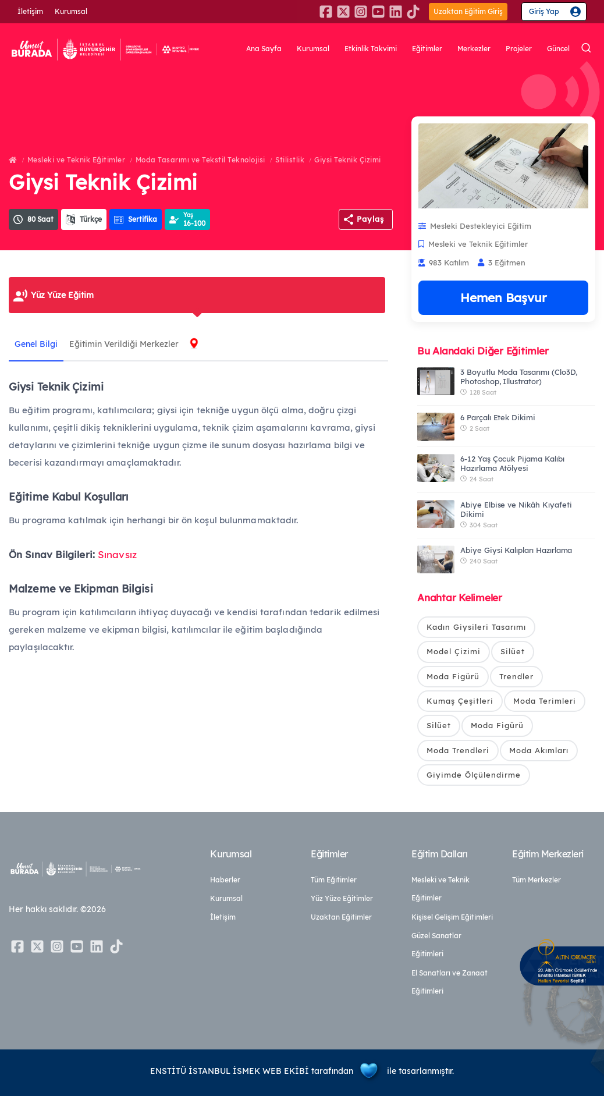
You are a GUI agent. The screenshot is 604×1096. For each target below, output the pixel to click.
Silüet (512, 651)
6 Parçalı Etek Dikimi (497, 417)
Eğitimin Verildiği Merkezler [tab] (124, 344)
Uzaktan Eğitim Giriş (468, 11)
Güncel (558, 49)
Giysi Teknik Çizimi (347, 159)
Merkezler (474, 49)
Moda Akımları (539, 750)
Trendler (516, 676)
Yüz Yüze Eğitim (62, 295)
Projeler (519, 49)
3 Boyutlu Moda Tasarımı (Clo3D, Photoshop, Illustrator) (518, 376)
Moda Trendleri (458, 750)
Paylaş (370, 219)
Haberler (225, 879)
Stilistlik (289, 159)
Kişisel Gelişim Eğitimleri (452, 917)
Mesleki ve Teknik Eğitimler (76, 159)
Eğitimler (427, 49)
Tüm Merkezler (536, 879)
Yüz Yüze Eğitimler (342, 898)
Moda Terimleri (544, 700)
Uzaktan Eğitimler (341, 917)
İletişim (30, 11)
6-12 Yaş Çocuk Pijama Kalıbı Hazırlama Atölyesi (512, 463)
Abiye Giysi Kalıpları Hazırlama (516, 550)
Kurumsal (71, 11)
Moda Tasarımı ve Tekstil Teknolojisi (200, 159)
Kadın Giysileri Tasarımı (476, 627)
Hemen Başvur (503, 297)
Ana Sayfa (264, 49)
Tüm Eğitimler (334, 879)
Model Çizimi (454, 651)
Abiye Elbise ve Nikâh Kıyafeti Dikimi (516, 509)
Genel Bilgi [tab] (36, 344)
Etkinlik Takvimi (370, 49)
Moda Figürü (453, 676)
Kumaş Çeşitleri (460, 700)
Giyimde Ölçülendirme (474, 774)
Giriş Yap (544, 11)
